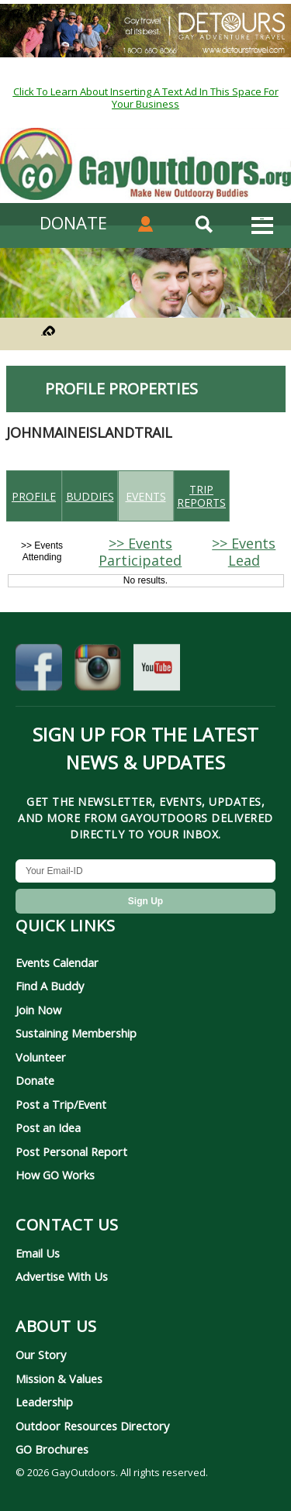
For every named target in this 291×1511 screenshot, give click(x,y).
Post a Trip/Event (61, 1104)
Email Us (38, 1253)
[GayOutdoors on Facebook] (39, 670)
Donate (35, 1080)
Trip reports (201, 496)
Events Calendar (57, 962)
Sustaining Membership (76, 1033)
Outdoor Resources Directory (92, 1426)
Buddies (90, 496)
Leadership (44, 1401)
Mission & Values (59, 1378)
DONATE (73, 222)
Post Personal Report (71, 1151)
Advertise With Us (62, 1276)
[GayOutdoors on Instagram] (97, 670)
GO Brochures (52, 1449)
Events (146, 496)
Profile (34, 496)
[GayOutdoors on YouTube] (156, 670)
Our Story (41, 1354)
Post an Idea (48, 1127)
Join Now (38, 1009)
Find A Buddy (50, 985)
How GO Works (55, 1174)
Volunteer (41, 1057)
